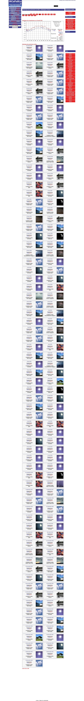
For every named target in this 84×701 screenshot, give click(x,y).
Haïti (70, 80)
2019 (29, 15)
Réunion (70, 98)
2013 (46, 14)
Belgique (70, 57)
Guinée (70, 77)
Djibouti (70, 69)
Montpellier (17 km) (70, 24)
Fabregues (70, 12)
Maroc (70, 87)
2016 (54, 14)
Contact (37, 700)
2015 (51, 14)
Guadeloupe (70, 75)
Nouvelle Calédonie (70, 93)
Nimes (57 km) (70, 25)
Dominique (70, 70)
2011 (40, 14)
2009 (34, 14)
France (70, 13)
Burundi (70, 61)
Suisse (70, 100)
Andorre (70, 55)
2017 (23, 15)
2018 (26, 15)
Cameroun (70, 64)
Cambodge (70, 63)
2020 (32, 15)
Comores (70, 67)
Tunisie (70, 101)
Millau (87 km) (70, 22)
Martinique (70, 89)
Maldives (70, 86)
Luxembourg (70, 83)
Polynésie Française (70, 95)
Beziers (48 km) (70, 21)
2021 (35, 15)
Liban (70, 81)
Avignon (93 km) (70, 19)
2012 (43, 14)
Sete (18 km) (70, 27)
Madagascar (70, 84)
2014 (48, 14)
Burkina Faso (70, 60)
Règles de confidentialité (43, 700)
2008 (31, 14)
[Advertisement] (49, 3)
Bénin (70, 58)
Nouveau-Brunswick (70, 92)
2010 (37, 14)
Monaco (70, 90)
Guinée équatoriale (70, 78)
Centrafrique (70, 66)
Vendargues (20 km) (70, 28)
